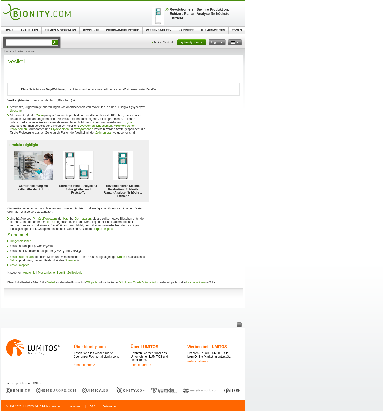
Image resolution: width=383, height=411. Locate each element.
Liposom (15, 110)
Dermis (50, 222)
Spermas (70, 260)
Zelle (39, 115)
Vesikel (51, 282)
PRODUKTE (91, 30)
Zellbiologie (74, 272)
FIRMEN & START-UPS (60, 30)
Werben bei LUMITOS (207, 347)
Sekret (14, 260)
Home (7, 51)
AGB (92, 406)
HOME (9, 30)
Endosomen (104, 125)
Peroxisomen (18, 129)
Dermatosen (83, 218)
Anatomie (29, 272)
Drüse (121, 257)
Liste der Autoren (195, 282)
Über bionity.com (90, 347)
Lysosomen (87, 125)
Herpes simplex (103, 229)
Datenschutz (110, 406)
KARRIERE (186, 30)
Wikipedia (91, 282)
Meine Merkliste (164, 42)
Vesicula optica (19, 265)
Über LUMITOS (144, 347)
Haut (66, 218)
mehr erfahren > (84, 365)
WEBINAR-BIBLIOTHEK (122, 30)
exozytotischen (83, 129)
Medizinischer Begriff (51, 272)
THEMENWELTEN (213, 30)
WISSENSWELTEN (158, 30)
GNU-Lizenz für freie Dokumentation (138, 282)
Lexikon (19, 51)
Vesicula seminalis (22, 257)
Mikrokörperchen (124, 125)
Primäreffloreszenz (45, 218)
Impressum (75, 406)
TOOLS (237, 30)
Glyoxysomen (60, 129)
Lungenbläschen (20, 241)
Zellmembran (103, 132)
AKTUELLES (29, 30)
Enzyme (127, 122)
